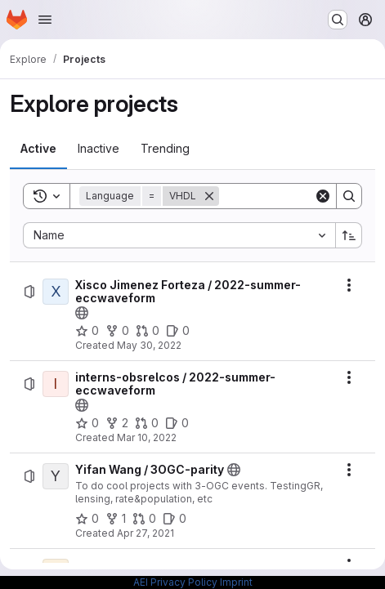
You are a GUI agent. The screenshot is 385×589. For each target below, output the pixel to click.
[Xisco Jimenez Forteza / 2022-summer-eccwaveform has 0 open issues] (178, 330)
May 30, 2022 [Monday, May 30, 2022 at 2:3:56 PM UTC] (149, 345)
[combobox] (179, 235)
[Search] (349, 196)
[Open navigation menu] (45, 20)
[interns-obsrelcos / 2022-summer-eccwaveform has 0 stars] (87, 423)
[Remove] (209, 196)
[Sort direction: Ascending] (349, 235)
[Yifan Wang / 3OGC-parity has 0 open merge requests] (144, 518)
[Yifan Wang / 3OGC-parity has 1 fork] (115, 518)
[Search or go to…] (337, 19)
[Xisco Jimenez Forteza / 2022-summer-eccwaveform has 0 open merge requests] (147, 330)
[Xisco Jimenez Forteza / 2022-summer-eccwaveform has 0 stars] (87, 330)
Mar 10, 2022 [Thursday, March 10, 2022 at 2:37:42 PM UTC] (147, 437)
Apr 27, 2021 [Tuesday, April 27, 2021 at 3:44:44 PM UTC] (145, 533)
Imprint (236, 582)
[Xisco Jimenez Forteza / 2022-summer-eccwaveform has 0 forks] (117, 330)
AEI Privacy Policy (175, 582)
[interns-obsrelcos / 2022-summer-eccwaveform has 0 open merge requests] (147, 423)
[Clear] (323, 196)
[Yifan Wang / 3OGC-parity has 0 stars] (87, 518)
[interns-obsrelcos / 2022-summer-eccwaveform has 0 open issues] (177, 423)
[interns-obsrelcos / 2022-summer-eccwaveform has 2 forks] (116, 423)
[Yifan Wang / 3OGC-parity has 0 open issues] (174, 518)
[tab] (38, 148)
